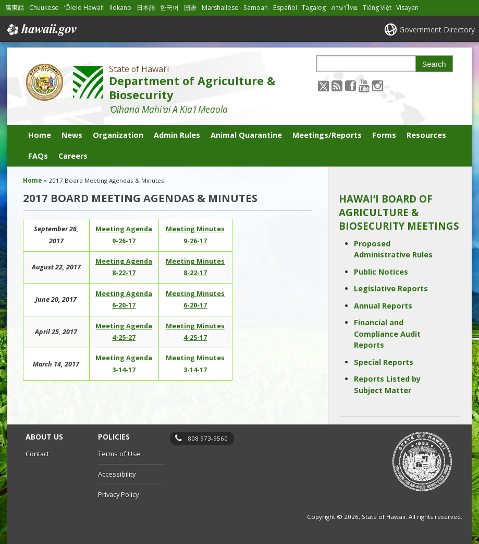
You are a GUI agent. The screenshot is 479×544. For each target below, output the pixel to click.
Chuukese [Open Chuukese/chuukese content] (44, 7)
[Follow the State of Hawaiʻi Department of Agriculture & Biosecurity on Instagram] (377, 85)
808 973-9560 (208, 438)
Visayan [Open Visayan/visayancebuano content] (407, 7)
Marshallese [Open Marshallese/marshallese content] (220, 7)
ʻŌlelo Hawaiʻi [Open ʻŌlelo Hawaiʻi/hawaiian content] (84, 7)
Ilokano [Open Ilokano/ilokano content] (120, 7)
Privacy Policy (118, 494)
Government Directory (437, 29)
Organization (118, 135)
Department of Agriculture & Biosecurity (192, 88)
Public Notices (381, 272)
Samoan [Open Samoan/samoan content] (255, 7)
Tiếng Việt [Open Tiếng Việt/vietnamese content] (377, 7)
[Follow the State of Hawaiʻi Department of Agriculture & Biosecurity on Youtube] (364, 85)
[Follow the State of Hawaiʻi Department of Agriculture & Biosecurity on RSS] (336, 85)
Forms (384, 135)
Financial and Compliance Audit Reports (387, 333)
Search (434, 64)
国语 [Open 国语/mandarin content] (190, 7)
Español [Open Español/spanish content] (285, 7)
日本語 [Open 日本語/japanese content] (146, 7)
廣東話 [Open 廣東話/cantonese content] (14, 7)
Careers (73, 156)
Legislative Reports (391, 288)
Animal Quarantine (246, 135)
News (72, 135)
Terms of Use (119, 453)
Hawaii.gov (41, 30)
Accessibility (117, 474)
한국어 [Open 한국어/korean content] (169, 7)
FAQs (38, 156)
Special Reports (383, 362)
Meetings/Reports (327, 135)
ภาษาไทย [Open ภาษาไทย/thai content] (344, 7)
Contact (37, 453)
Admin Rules (177, 135)
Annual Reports (383, 306)
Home (39, 135)
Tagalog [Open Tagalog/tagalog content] (314, 7)
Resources (426, 135)
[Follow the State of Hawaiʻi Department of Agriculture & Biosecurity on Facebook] (350, 85)
